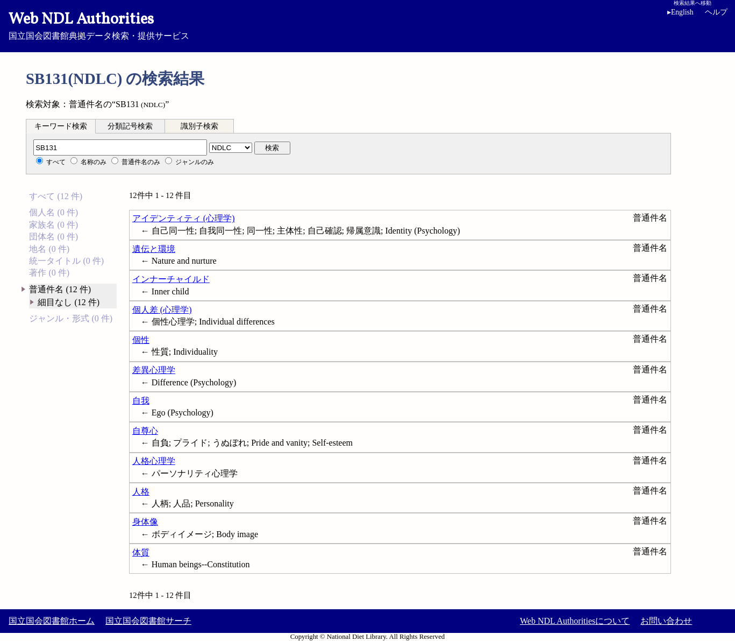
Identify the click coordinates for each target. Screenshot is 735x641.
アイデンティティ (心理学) (183, 218)
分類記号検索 (130, 126)
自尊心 (145, 430)
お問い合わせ (666, 620)
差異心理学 (153, 370)
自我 (140, 400)
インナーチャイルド (171, 279)
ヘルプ (716, 12)
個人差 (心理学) (162, 309)
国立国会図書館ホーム (52, 620)
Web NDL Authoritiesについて (575, 620)
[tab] (61, 126)
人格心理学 (153, 461)
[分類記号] (120, 147)
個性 (140, 339)
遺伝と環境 (153, 248)
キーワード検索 (60, 126)
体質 (140, 552)
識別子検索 (199, 126)
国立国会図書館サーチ (148, 620)
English (680, 12)
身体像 (145, 521)
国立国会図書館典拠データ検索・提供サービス (367, 24)
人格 (140, 491)
